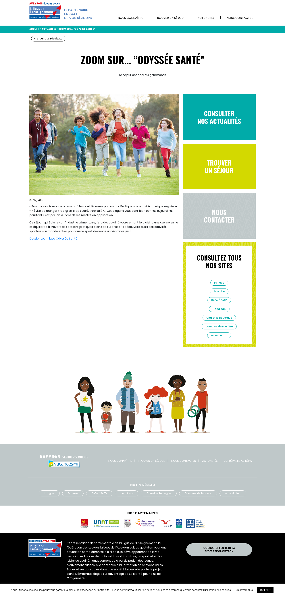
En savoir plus (244, 590)
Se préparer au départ (239, 461)
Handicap (219, 309)
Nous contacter (240, 18)
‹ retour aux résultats (48, 38)
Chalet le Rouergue (219, 318)
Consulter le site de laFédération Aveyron (219, 549)
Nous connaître (130, 18)
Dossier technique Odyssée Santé (53, 238)
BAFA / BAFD (219, 300)
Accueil (34, 29)
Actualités (206, 18)
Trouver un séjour (170, 18)
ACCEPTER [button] (265, 590)
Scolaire (219, 291)
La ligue (219, 282)
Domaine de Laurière (219, 326)
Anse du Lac (219, 335)
